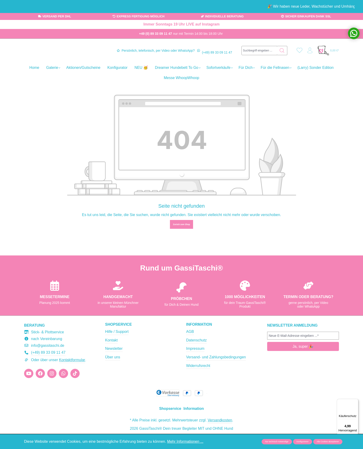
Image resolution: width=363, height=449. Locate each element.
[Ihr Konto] (309, 63)
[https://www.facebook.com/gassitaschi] (40, 388)
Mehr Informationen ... (185, 441)
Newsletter (114, 364)
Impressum (195, 364)
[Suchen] (280, 63)
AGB (190, 347)
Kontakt (111, 355)
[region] (181, 6)
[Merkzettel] (297, 63)
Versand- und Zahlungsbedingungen (216, 372)
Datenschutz (196, 355)
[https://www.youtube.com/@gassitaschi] (28, 388)
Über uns (112, 372)
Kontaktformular (72, 375)
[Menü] (355, 401)
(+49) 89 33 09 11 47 (217, 65)
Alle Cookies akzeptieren (328, 441)
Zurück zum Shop (181, 249)
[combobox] (258, 63)
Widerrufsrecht (198, 380)
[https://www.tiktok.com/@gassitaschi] (75, 388)
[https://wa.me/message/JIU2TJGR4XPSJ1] (63, 388)
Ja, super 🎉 (303, 361)
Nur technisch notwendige (276, 441)
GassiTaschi (54, 321)
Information (199, 339)
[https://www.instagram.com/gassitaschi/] (51, 388)
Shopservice (118, 339)
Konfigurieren (303, 441)
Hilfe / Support (116, 347)
